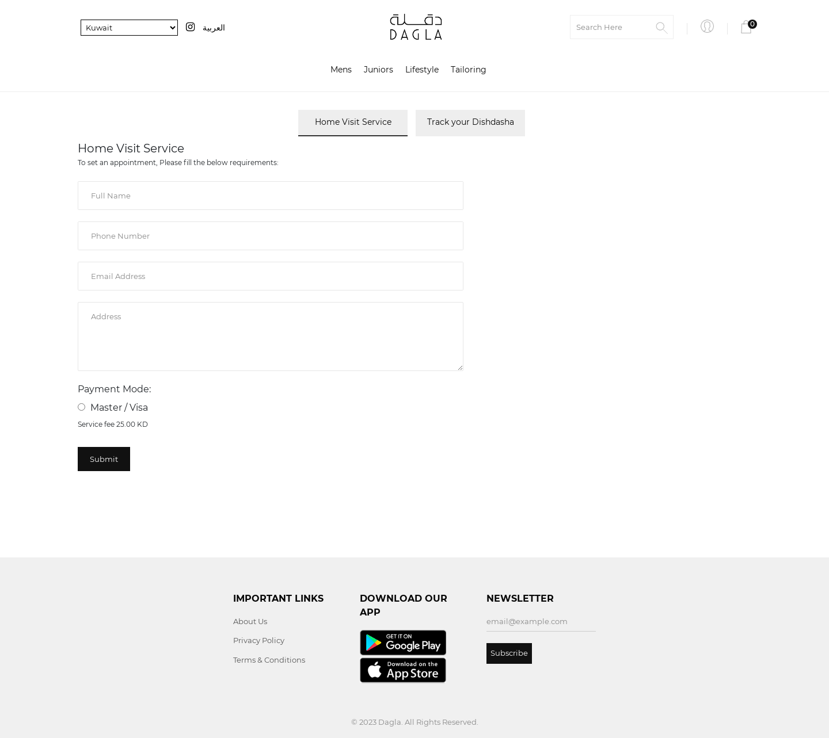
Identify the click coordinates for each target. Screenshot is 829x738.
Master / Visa (113, 407)
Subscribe (509, 652)
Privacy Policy (258, 640)
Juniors (378, 69)
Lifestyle (422, 69)
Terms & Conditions (269, 659)
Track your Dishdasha (470, 122)
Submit (104, 459)
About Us (250, 621)
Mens (341, 69)
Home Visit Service (353, 122)
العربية (214, 27)
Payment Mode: (114, 389)
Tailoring (468, 69)
